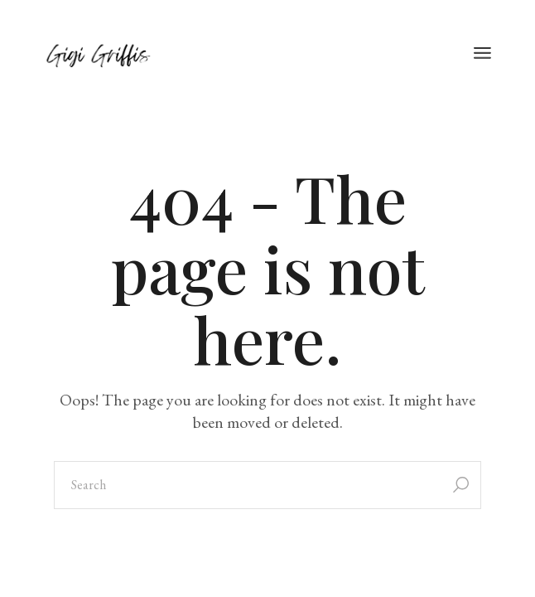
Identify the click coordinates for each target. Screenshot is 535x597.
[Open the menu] (482, 54)
